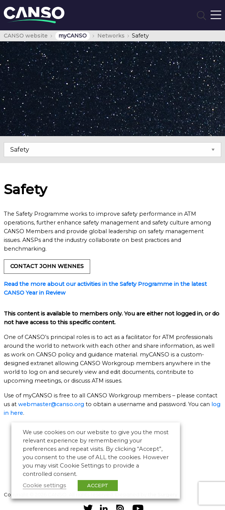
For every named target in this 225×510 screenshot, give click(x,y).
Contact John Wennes (47, 266)
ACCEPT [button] (97, 485)
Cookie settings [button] (44, 485)
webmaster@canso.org (51, 404)
